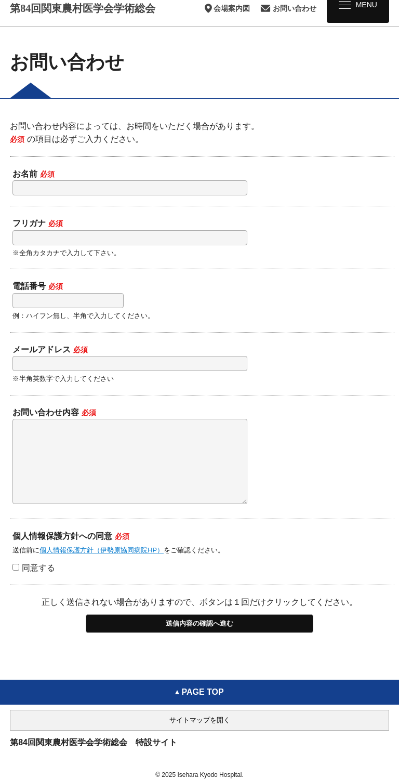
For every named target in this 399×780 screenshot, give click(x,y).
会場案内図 (226, 8)
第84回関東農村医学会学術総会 (82, 8)
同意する (33, 583)
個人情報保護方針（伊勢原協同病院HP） (101, 566)
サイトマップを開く (199, 720)
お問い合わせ (288, 8)
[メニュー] (358, 11)
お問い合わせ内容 (54, 412)
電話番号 (37, 286)
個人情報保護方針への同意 (70, 551)
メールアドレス (50, 349)
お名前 (33, 173)
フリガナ (37, 223)
